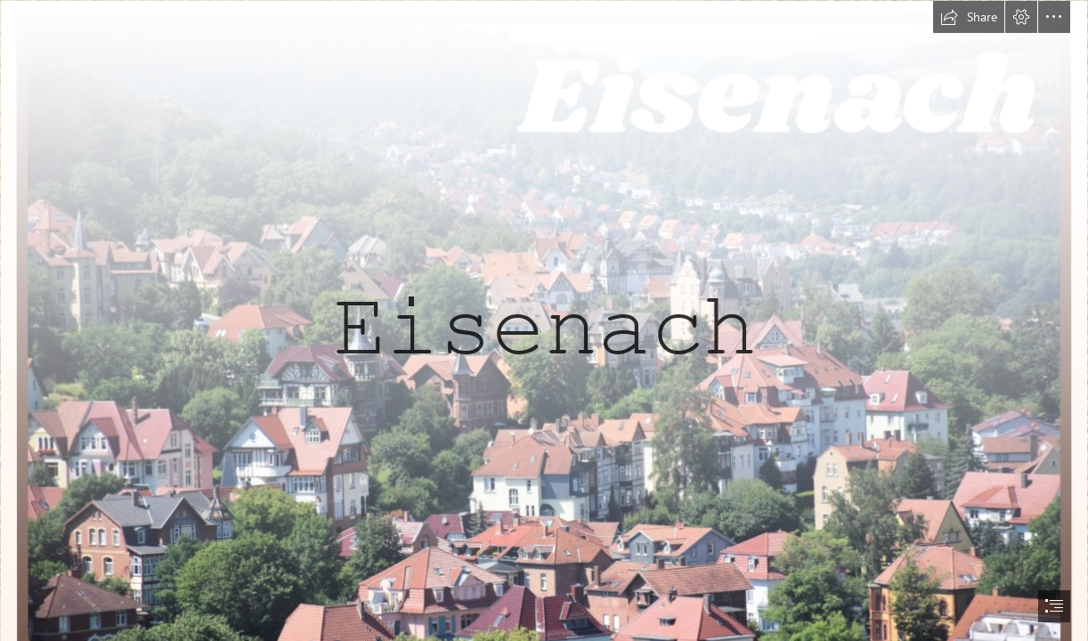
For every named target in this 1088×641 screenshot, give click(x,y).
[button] (968, 17)
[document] (544, 320)
